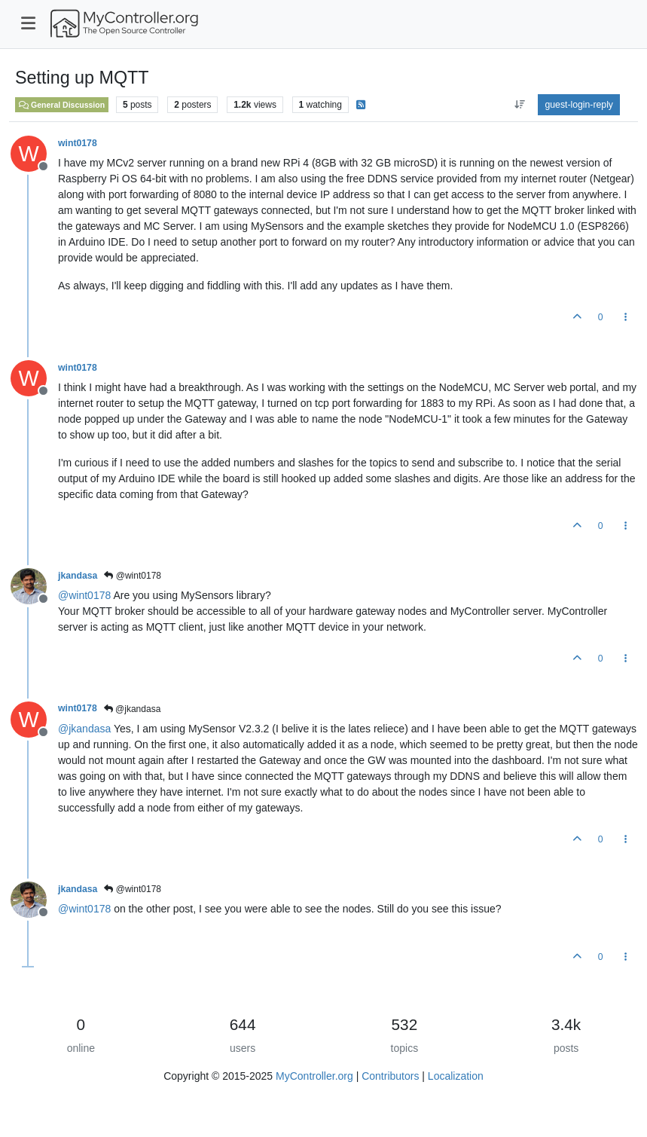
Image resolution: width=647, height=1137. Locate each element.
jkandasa (77, 575)
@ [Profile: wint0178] (84, 595)
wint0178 (77, 143)
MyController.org (314, 1076)
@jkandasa (132, 709)
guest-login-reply (579, 104)
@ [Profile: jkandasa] (84, 729)
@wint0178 (132, 575)
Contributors (390, 1076)
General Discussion (62, 104)
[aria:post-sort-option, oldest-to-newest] (519, 104)
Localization (456, 1076)
